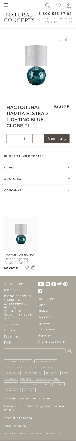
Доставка (12, 178)
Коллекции (46, 329)
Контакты (11, 290)
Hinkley (51, 373)
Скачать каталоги (51, 341)
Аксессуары (14, 367)
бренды (47, 367)
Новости (44, 335)
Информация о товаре (24, 156)
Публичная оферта (18, 417)
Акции (58, 384)
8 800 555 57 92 (55, 14)
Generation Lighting (35, 384)
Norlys (26, 379)
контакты (12, 390)
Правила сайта (15, 425)
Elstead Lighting (48, 379)
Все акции (46, 299)
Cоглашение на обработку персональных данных (34, 407)
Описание (13, 190)
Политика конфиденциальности (27, 398)
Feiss (65, 373)
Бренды (44, 323)
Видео (43, 311)
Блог (41, 305)
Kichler (11, 384)
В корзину (56, 139)
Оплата (10, 167)
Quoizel (11, 379)
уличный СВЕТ (45, 361)
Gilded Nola (33, 373)
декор (32, 367)
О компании (13, 284)
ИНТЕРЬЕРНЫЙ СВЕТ (18, 361)
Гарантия (11, 336)
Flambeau (12, 373)
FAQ (7, 342)
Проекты (45, 317)
